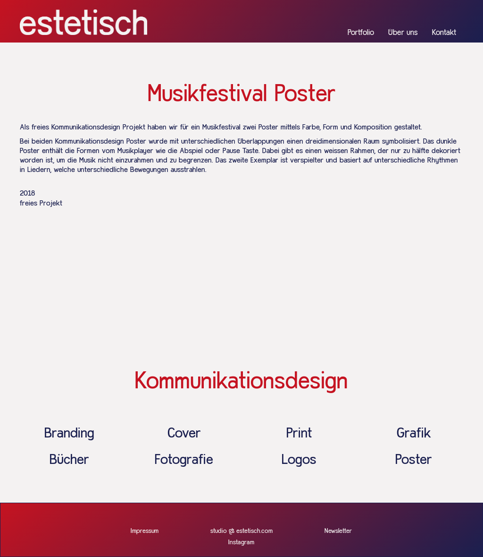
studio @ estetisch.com (241, 531)
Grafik (414, 434)
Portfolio (361, 33)
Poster (413, 460)
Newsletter (338, 531)
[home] (83, 22)
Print (299, 434)
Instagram (241, 542)
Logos (299, 460)
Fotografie (184, 460)
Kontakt (444, 33)
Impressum (144, 531)
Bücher (69, 460)
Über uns (403, 33)
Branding (69, 434)
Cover (184, 434)
